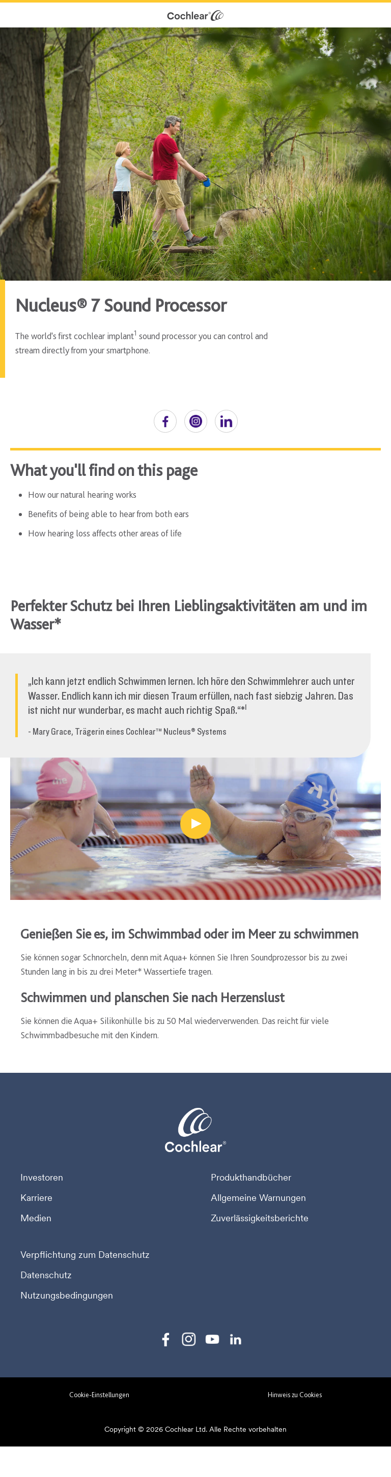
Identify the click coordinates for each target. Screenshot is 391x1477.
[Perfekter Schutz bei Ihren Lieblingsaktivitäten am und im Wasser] (195, 823)
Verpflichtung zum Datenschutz (85, 1254)
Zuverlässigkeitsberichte (260, 1218)
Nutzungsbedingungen (66, 1295)
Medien (35, 1218)
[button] (165, 421)
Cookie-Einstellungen (99, 1395)
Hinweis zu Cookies (295, 1395)
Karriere (36, 1197)
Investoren (41, 1177)
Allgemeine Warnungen (258, 1197)
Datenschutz (46, 1275)
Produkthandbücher (251, 1177)
